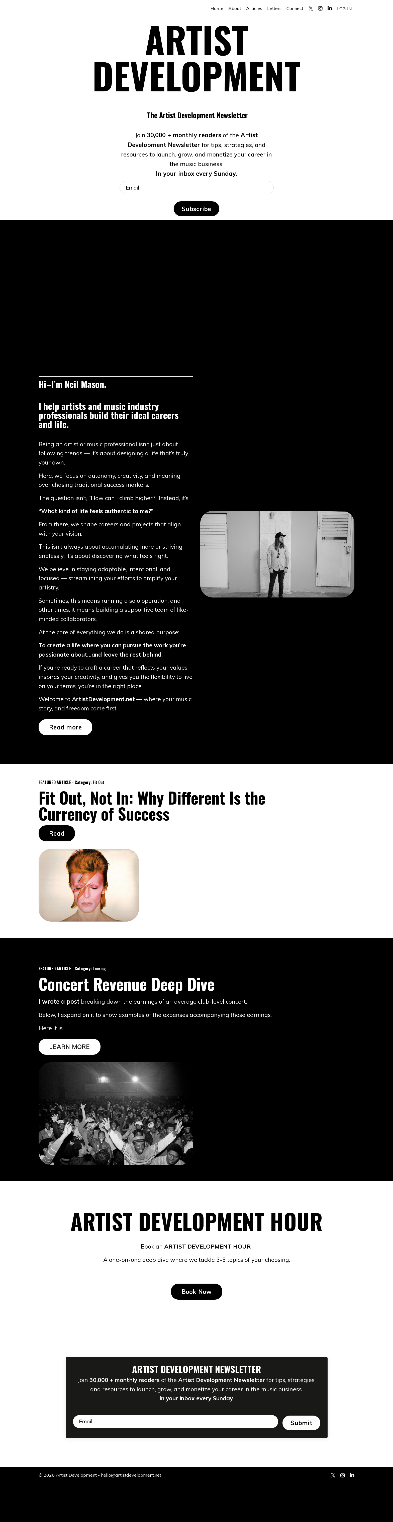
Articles (254, 8)
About (234, 8)
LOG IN (344, 8)
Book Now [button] (196, 1316)
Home (217, 8)
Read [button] (56, 856)
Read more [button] (65, 749)
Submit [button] (301, 1458)
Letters (274, 8)
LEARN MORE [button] (69, 1070)
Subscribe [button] (196, 210)
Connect (294, 8)
